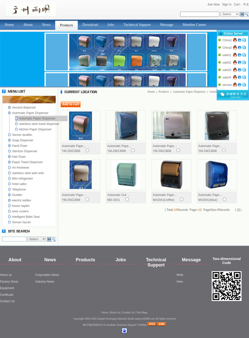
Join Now (214, 4)
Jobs (110, 25)
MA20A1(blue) (207, 200)
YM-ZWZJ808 (71, 151)
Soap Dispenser (23, 140)
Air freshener (21, 167)
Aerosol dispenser (24, 107)
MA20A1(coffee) (163, 200)
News (46, 25)
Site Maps (141, 312)
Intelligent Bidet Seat (26, 217)
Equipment (7, 288)
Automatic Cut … (118, 195)
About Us (115, 312)
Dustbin (18, 195)
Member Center (194, 25)
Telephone (20, 189)
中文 (246, 4)
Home (9, 25)
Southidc (111, 325)
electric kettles (22, 200)
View (179, 281)
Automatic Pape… (74, 146)
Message (166, 25)
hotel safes (20, 184)
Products (66, 25)
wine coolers (21, 211)
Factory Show (9, 281)
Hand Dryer (20, 146)
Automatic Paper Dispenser (30, 113)
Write (179, 275)
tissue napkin (21, 206)
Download (90, 25)
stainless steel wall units (28, 173)
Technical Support (137, 25)
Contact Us (7, 301)
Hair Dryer (19, 156)
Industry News (44, 281)
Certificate (6, 295)
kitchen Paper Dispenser (36, 129)
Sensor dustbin (23, 135)
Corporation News (47, 275)
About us (6, 275)
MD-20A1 (113, 200)
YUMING (142, 325)
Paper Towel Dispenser (28, 162)
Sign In (226, 4)
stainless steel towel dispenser (40, 124)
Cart (237, 4)
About (28, 25)
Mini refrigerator (23, 178)
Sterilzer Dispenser (25, 151)
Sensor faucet (21, 222)
